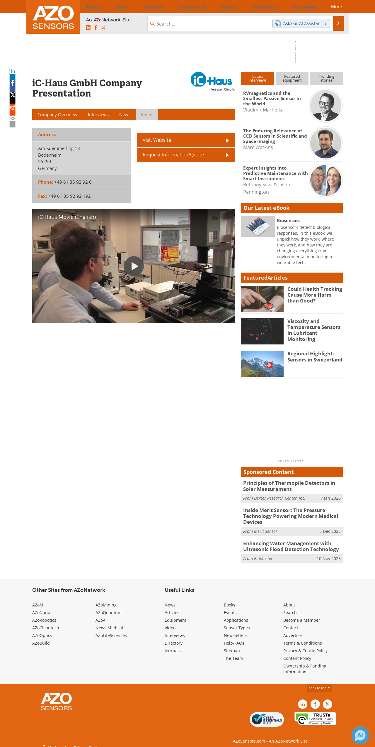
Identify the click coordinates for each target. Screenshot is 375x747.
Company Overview (57, 114)
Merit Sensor (265, 528)
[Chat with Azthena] (360, 735)
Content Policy (297, 654)
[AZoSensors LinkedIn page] (88, 28)
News (170, 600)
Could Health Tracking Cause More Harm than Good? (312, 294)
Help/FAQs (234, 638)
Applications (236, 615)
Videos (171, 623)
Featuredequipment (292, 78)
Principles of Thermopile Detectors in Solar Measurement (290, 485)
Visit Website (157, 134)
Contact (290, 623)
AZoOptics (42, 631)
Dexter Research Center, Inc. (279, 497)
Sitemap (232, 646)
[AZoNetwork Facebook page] (95, 28)
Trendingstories (326, 78)
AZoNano (41, 608)
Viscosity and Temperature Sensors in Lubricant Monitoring (313, 326)
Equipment (175, 615)
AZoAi (101, 615)
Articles (172, 608)
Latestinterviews (258, 78)
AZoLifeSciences (111, 631)
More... (333, 6)
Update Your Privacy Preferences (76, 739)
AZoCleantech (45, 623)
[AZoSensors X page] (103, 28)
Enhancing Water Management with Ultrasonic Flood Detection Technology (286, 542)
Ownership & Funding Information (304, 664)
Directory (174, 638)
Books (229, 600)
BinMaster (263, 554)
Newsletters (235, 631)
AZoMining (106, 600)
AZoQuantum (109, 608)
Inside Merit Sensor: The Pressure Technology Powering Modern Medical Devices (285, 514)
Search (290, 608)
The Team (233, 654)
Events (230, 608)
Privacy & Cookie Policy (305, 646)
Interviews (175, 631)
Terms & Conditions (302, 638)
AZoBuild (41, 638)
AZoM (37, 600)
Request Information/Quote (173, 149)
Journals (173, 646)
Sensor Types (237, 623)
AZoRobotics (44, 615)
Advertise (292, 631)
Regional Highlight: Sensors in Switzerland (312, 355)
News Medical (109, 623)
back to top (319, 683)
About (289, 600)
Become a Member (301, 615)
